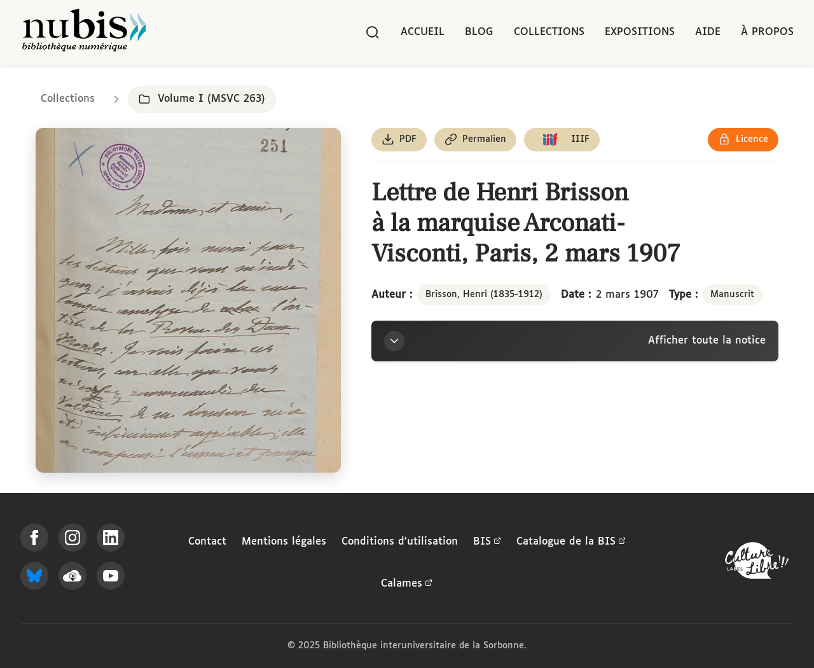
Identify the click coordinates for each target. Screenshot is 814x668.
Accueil (423, 32)
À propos (767, 32)
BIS (487, 542)
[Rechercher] (372, 32)
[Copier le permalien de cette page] (475, 139)
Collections (549, 32)
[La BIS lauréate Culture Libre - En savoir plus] (757, 563)
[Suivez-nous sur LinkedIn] (111, 538)
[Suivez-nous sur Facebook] (34, 538)
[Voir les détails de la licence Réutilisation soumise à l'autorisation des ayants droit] (743, 139)
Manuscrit (732, 294)
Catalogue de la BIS (571, 542)
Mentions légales (284, 541)
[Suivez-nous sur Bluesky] (34, 576)
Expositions (640, 32)
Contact (207, 541)
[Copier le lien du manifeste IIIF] (562, 139)
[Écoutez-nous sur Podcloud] (72, 576)
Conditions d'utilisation (399, 541)
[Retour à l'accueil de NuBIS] (84, 33)
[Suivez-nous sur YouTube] (111, 576)
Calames (406, 584)
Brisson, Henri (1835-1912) (483, 294)
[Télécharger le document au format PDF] (399, 139)
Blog (479, 32)
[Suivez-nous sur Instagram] (72, 538)
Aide (708, 32)
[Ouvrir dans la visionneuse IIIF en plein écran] (188, 300)
